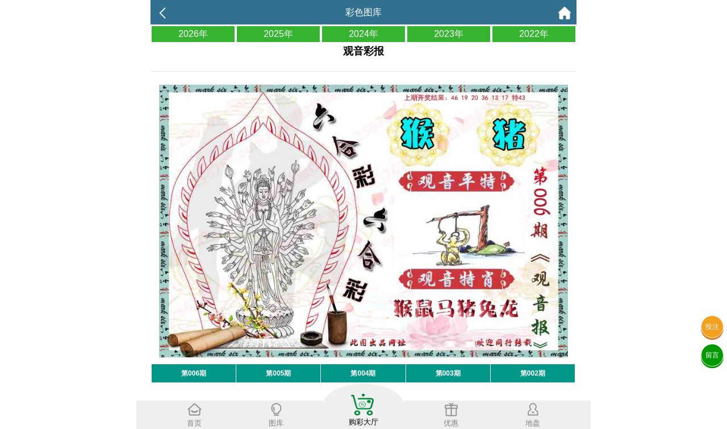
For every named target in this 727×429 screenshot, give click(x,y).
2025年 (278, 34)
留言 (712, 355)
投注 (712, 327)
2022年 (534, 34)
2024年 (363, 34)
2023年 (448, 34)
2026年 (193, 34)
